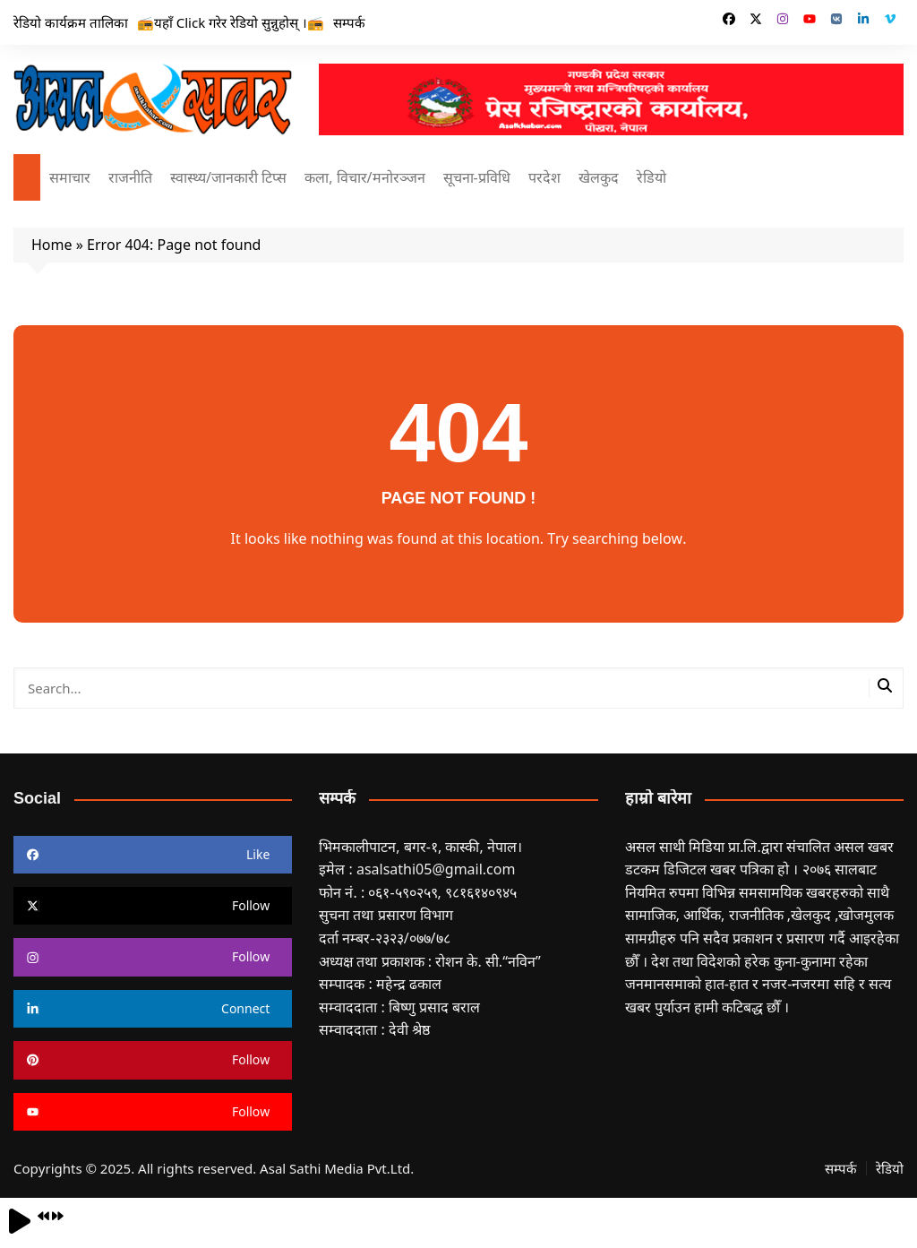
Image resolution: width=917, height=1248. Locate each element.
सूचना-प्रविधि (476, 177)
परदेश (544, 177)
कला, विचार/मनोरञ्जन (364, 177)
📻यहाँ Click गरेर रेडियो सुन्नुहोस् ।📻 (230, 22)
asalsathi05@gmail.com (436, 869)
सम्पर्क (349, 22)
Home (52, 244)
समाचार (69, 177)
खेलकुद (598, 177)
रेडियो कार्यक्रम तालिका (70, 22)
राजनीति (130, 177)
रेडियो (651, 177)
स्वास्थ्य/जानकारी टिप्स (228, 177)
